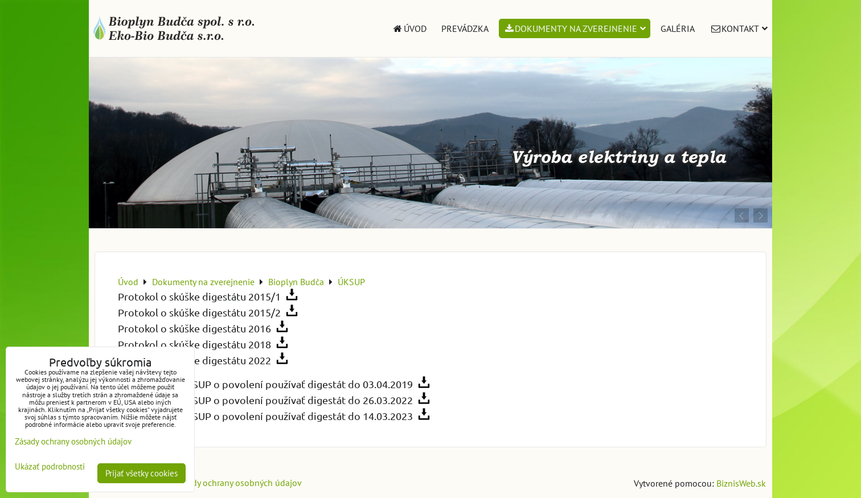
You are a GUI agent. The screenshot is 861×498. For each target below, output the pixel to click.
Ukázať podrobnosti (50, 467)
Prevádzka (465, 28)
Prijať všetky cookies (141, 473)
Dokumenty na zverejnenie (574, 28)
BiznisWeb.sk (741, 483)
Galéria (678, 28)
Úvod (409, 28)
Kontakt (739, 28)
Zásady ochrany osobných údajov (238, 482)
